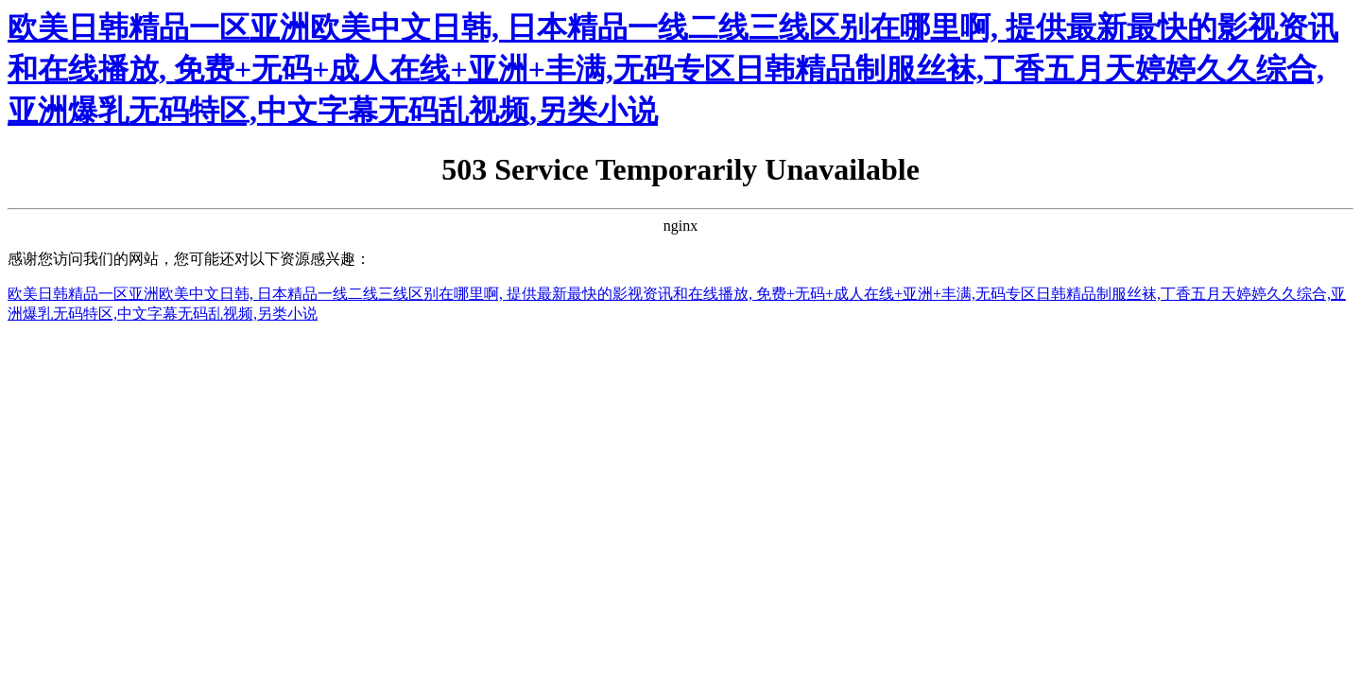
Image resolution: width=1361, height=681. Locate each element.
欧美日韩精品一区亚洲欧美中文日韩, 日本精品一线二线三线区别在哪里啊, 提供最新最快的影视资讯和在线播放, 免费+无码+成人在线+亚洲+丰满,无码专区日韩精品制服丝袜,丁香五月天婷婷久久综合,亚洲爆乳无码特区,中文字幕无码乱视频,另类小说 (673, 69)
